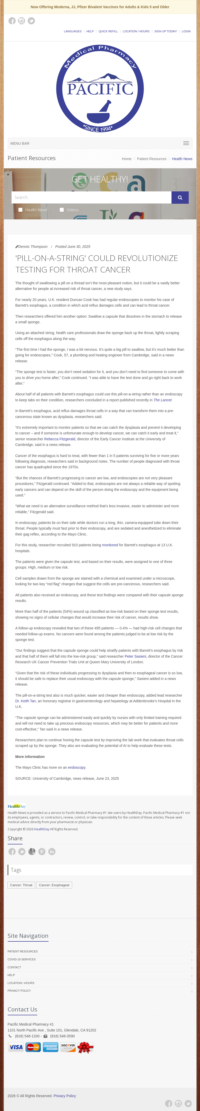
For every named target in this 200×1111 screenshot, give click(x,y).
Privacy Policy (19, 990)
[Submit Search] (180, 197)
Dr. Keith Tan (25, 701)
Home (126, 159)
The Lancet (163, 400)
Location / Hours (136, 31)
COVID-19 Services (22, 959)
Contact (14, 967)
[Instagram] (178, 1103)
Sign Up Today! (166, 31)
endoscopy (76, 767)
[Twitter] (188, 1103)
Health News (32, 209)
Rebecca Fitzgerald (59, 439)
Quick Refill (108, 31)
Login (186, 31)
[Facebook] (168, 1103)
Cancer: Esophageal (54, 885)
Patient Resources (151, 159)
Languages (72, 31)
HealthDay (41, 829)
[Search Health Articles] (92, 197)
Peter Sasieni (135, 656)
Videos (69, 209)
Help (90, 31)
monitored (110, 545)
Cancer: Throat (21, 885)
